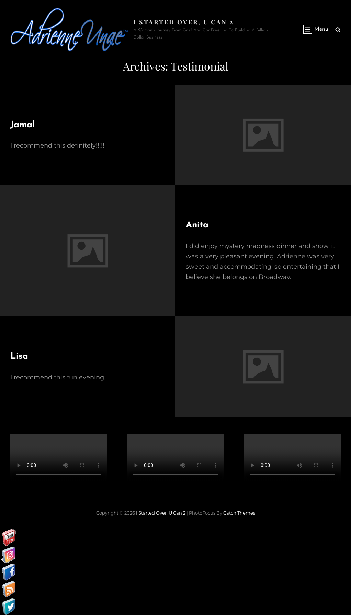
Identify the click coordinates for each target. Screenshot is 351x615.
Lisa (19, 356)
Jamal (22, 125)
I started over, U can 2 (183, 22)
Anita (197, 225)
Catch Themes (239, 513)
